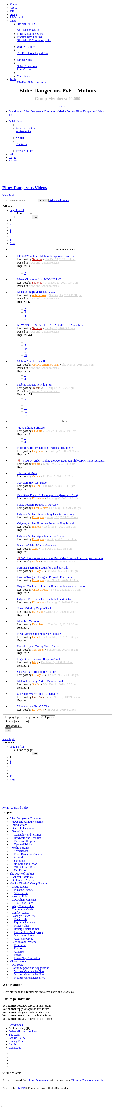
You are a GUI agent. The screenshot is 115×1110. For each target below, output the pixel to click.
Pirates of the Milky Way (28, 932)
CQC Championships (24, 899)
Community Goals (22, 909)
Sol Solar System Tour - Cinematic (37, 693)
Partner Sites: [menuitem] (24, 59)
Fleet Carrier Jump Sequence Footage (39, 633)
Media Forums (67, 111)
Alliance (19, 951)
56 (25, 352)
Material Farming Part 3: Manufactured (40, 681)
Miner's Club (21, 925)
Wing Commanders (23, 906)
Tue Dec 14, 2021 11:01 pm (59, 485)
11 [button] (11, 240)
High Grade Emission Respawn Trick (38, 659)
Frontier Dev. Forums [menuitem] (29, 36)
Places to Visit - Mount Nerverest (36, 545)
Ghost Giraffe (40, 507)
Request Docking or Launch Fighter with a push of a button (51, 586)
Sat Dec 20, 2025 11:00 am (60, 430)
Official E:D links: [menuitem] (27, 23)
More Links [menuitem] (23, 75)
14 (25, 408)
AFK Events (21, 893)
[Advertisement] (57, 174)
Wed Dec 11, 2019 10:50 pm (59, 684)
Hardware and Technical (28, 837)
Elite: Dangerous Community (41, 111)
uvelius (36, 561)
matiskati (37, 611)
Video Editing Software (31, 427)
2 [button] (10, 223)
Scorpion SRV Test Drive (32, 482)
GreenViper (39, 697)
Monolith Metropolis (29, 621)
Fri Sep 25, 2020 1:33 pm (66, 589)
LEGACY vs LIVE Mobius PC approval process (45, 256)
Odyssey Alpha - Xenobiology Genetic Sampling (45, 514)
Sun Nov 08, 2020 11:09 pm (63, 580)
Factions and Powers (24, 941)
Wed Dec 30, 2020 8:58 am (59, 561)
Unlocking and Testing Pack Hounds (38, 646)
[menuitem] (13, 7)
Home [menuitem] (13, 4)
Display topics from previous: (30, 717)
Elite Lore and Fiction (24, 863)
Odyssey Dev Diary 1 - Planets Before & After (44, 599)
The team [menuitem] (21, 144)
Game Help (18, 831)
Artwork (19, 857)
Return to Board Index (15, 807)
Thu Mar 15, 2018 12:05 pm (78, 364)
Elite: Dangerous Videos (90, 111)
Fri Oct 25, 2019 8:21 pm (61, 709)
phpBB (21, 1088)
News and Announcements (44, 262)
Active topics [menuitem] (23, 131)
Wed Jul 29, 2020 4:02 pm (61, 611)
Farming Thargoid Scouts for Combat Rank (42, 567)
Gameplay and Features (27, 834)
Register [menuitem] (13, 160)
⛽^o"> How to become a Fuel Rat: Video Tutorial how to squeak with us (60, 558)
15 (25, 411)
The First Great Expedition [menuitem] (32, 53)
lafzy (35, 662)
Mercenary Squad (24, 935)
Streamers (20, 860)
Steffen (36, 684)
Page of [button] (17, 210)
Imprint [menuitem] (13, 1044)
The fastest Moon (27, 473)
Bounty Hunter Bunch (26, 928)
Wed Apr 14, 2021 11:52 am (60, 526)
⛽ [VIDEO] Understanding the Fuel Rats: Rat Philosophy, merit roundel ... (61, 460)
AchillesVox (39, 295)
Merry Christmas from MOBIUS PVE (39, 279)
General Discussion (23, 828)
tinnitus (36, 526)
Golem (36, 476)
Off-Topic (17, 964)
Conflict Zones (20, 912)
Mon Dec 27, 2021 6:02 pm (59, 463)
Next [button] (12, 243)
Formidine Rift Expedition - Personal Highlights (45, 447)
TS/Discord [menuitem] (16, 17)
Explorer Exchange (25, 922)
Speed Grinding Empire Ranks (35, 608)
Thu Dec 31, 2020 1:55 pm (56, 548)
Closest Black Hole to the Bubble (36, 671)
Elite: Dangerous (38, 1080)
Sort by (17, 721)
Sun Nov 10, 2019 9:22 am (64, 697)
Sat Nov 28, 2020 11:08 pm (62, 570)
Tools (13, 79)
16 (25, 414)
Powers (18, 954)
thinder (36, 463)
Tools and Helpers (24, 841)
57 (25, 355)
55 (25, 348)
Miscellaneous (18, 961)
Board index (16, 111)
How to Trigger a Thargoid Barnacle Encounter (44, 577)
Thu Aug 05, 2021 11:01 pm (63, 498)
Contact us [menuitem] (15, 1047)
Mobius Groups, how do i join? (35, 384)
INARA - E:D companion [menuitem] (32, 82)
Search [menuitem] (10, 114)
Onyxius (37, 430)
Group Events (20, 886)
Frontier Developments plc (87, 1080)
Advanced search (59, 200)
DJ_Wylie (38, 498)
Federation (20, 945)
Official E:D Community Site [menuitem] (34, 40)
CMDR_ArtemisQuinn (45, 364)
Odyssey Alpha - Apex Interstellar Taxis (40, 536)
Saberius (37, 259)
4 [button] (10, 230)
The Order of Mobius (22, 873)
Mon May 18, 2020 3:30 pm (62, 637)
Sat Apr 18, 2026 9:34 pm (60, 328)
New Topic (8, 195)
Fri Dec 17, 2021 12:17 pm (58, 476)
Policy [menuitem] (13, 14)
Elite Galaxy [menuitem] (24, 69)
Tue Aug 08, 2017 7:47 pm (58, 387)
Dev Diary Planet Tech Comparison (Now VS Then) (47, 495)
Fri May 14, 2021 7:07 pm (66, 507)
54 (25, 345)
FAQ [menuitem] (11, 154)
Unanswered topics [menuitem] (27, 128)
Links (13, 20)
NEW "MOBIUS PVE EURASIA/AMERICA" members (50, 325)
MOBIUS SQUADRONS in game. (37, 292)
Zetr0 (35, 548)
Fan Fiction (20, 870)
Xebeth (36, 387)
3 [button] (10, 227)
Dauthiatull (38, 624)
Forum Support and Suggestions (30, 967)
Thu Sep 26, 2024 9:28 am (63, 450)
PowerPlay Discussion (27, 958)
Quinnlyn (37, 637)
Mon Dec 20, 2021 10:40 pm (61, 282)
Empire (18, 948)
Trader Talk (20, 919)
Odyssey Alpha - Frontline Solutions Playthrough (45, 523)
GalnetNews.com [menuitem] (27, 66)
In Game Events (23, 889)
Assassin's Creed (23, 938)
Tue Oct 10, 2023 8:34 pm (60, 259)
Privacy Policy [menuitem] (24, 150)
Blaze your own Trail (24, 915)
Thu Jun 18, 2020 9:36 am (63, 624)
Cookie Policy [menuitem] (17, 1037)
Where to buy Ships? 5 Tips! (33, 706)
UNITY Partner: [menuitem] (26, 46)
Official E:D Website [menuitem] (29, 30)
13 (25, 405)
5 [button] (10, 233)
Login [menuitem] (12, 157)
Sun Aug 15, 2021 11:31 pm (65, 295)
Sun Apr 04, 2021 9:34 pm (62, 539)
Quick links (15, 121)
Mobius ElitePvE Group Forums (28, 883)
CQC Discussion (23, 902)
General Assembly (22, 876)
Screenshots (21, 850)
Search (43, 200)
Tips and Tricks (23, 844)
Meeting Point (20, 896)
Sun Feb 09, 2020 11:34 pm (63, 674)
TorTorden (38, 649)
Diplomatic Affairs (23, 880)
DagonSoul (38, 450)
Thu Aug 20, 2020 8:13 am (62, 602)
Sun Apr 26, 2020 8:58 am (62, 649)
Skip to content (57, 106)
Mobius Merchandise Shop (32, 361)
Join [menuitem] (12, 10)
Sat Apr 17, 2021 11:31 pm (62, 517)
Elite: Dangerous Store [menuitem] (30, 33)
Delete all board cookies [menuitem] (23, 1031)
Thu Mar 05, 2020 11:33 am (57, 662)
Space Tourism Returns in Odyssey (37, 504)
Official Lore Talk (24, 867)
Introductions (19, 824)
